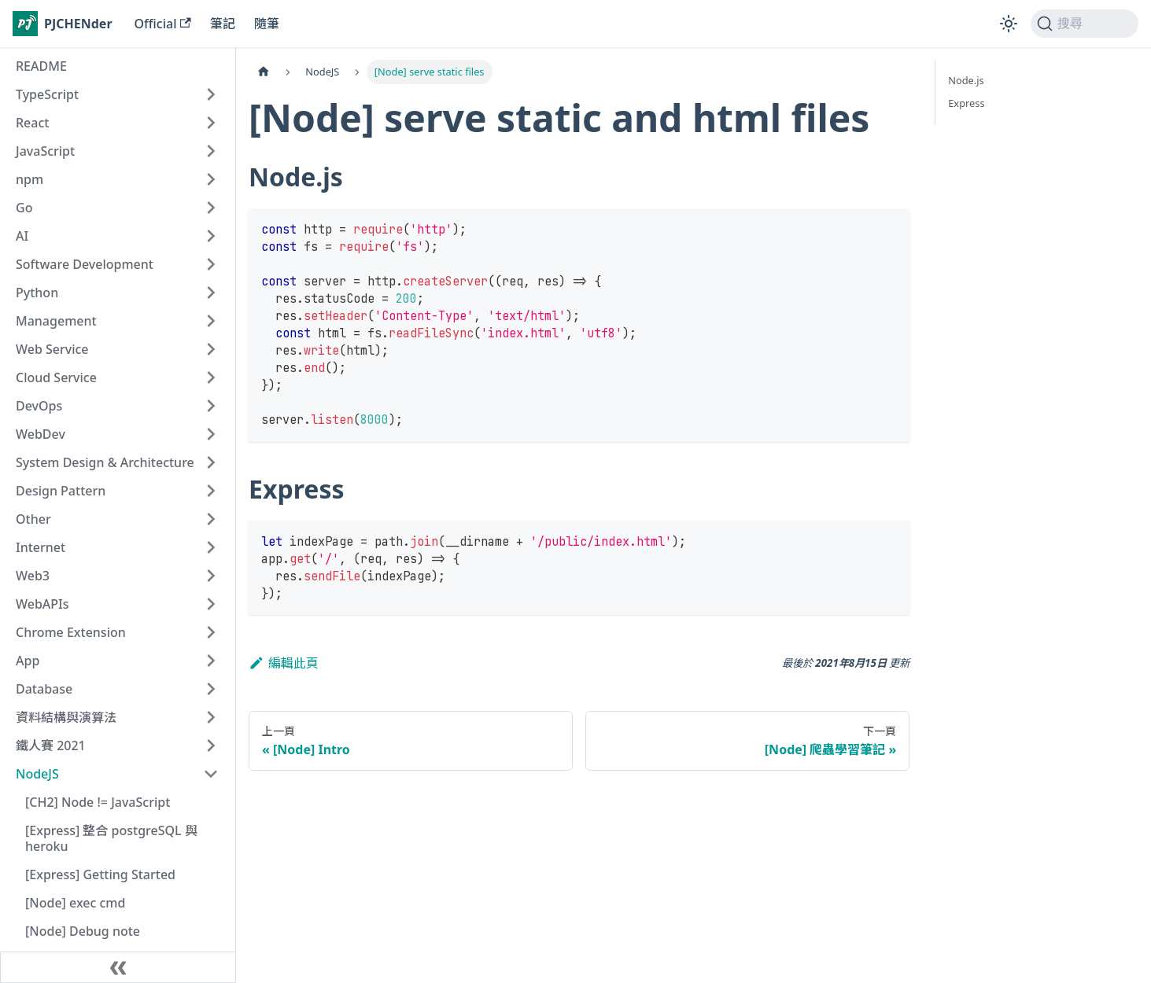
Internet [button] (40, 547)
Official (163, 23)
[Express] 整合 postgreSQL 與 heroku (111, 838)
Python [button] (37, 292)
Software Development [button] (84, 264)
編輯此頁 (284, 663)
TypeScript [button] (47, 94)
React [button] (32, 122)
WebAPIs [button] (42, 604)
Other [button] (33, 519)
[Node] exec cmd (75, 902)
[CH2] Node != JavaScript (97, 802)
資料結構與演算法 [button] (66, 717)
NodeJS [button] (37, 773)
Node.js (965, 80)
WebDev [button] (40, 434)
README (41, 66)
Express (966, 103)
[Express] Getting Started (100, 874)
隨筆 (266, 23)
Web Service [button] (52, 349)
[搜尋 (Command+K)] (1084, 23)
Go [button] (24, 207)
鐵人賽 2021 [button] (51, 745)
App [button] (27, 660)
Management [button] (56, 321)
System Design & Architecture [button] (105, 462)
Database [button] (44, 689)
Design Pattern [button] (60, 490)
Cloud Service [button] (56, 377)
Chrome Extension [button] (71, 632)
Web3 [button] (33, 575)
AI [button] (22, 236)
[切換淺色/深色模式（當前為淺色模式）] (1008, 23)
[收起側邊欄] (118, 967)
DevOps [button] (39, 405)
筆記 (222, 23)
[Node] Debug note (82, 931)
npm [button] (29, 179)
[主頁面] (264, 72)
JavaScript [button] (45, 151)
